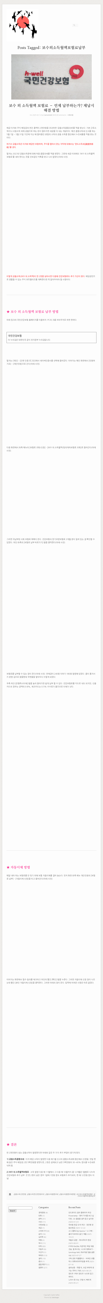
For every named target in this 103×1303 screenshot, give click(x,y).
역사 (40, 1243)
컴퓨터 (40, 1268)
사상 (40, 1222)
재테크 (40, 1255)
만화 (40, 1216)
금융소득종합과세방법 (67, 1194)
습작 (40, 1234)
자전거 (40, 1252)
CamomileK (48, 115)
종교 (40, 1261)
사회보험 (70, 115)
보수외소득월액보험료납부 (86, 1195)
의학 (40, 1246)
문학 (40, 1219)
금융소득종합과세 (51, 1194)
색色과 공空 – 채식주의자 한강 (80, 1240)
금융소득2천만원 (20, 1194)
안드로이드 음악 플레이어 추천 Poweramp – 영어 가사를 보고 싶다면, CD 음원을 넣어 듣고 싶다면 (81, 1216)
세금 (40, 1228)
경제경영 (41, 1213)
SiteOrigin (55, 1297)
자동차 (40, 1249)
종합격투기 (42, 1264)
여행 (40, 1240)
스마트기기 (42, 1231)
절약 (40, 1258)
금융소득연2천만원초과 (35, 1194)
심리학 (40, 1237)
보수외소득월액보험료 (84, 1194)
